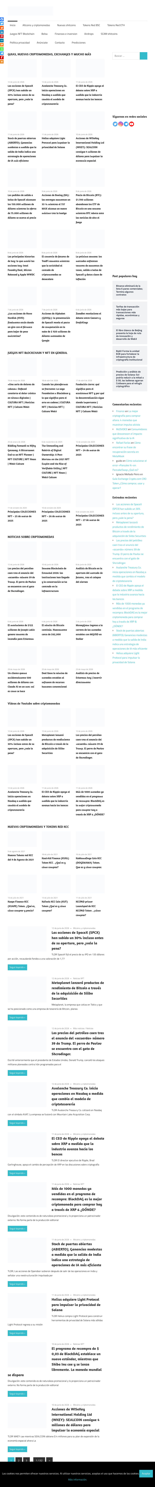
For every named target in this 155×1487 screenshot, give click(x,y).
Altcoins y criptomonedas (36, 25)
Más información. (77, 1480)
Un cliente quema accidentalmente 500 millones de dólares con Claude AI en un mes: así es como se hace (21, 682)
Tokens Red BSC (91, 25)
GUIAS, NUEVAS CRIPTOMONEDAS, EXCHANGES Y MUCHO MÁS (49, 54)
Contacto (60, 43)
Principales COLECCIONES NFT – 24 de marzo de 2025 (90, 450)
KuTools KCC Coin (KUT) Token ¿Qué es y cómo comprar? (55, 906)
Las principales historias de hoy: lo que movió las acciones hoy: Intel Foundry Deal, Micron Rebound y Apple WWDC (21, 265)
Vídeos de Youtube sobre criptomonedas (34, 703)
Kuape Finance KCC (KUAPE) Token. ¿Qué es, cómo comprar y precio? (21, 906)
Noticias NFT (78, 978)
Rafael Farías (123, 443)
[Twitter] (2, 23)
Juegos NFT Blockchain (22, 34)
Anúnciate (42, 43)
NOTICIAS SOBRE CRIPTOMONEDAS (31, 537)
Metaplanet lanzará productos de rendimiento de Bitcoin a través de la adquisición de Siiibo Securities (56, 744)
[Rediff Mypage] (2, 57)
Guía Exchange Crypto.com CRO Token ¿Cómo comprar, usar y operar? (129, 483)
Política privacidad (20, 43)
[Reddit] (2, 28)
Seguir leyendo (17, 967)
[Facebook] (2, 19)
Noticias (89, 1028)
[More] (2, 62)
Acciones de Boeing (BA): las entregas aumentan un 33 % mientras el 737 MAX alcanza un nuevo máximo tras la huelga (56, 204)
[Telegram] (2, 53)
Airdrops (89, 34)
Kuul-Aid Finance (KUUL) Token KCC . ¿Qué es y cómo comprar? (55, 863)
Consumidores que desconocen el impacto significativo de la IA (129, 433)
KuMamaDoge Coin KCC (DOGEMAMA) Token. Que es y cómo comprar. (89, 863)
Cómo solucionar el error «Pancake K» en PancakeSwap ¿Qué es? (129, 465)
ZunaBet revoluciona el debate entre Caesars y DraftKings (88, 318)
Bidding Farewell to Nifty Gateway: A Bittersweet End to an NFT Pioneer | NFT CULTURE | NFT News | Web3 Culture (22, 454)
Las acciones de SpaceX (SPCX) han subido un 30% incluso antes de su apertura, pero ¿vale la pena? (21, 95)
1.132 (39, 1460)
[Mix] (2, 45)
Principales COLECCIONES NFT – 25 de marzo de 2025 (22, 516)
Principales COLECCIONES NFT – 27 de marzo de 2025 (90, 520)
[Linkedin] (2, 32)
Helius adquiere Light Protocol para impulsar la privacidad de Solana (56, 143)
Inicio (12, 25)
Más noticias (78, 1028)
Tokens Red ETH (116, 25)
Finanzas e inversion (66, 34)
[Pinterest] (2, 36)
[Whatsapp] (2, 49)
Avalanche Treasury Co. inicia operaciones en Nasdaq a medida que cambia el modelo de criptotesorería (54, 95)
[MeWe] (2, 40)
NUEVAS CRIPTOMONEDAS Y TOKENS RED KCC (38, 827)
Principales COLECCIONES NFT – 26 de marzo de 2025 (56, 516)
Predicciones (79, 43)
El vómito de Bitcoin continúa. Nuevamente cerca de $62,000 (54, 630)
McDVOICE (121, 429)
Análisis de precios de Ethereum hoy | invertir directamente (89, 677)
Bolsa (44, 34)
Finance (120, 411)
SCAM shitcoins (109, 34)
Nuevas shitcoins (66, 25)
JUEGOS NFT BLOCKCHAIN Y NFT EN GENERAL (37, 353)
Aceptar (146, 1473)
